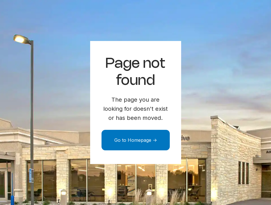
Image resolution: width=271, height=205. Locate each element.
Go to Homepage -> (135, 140)
